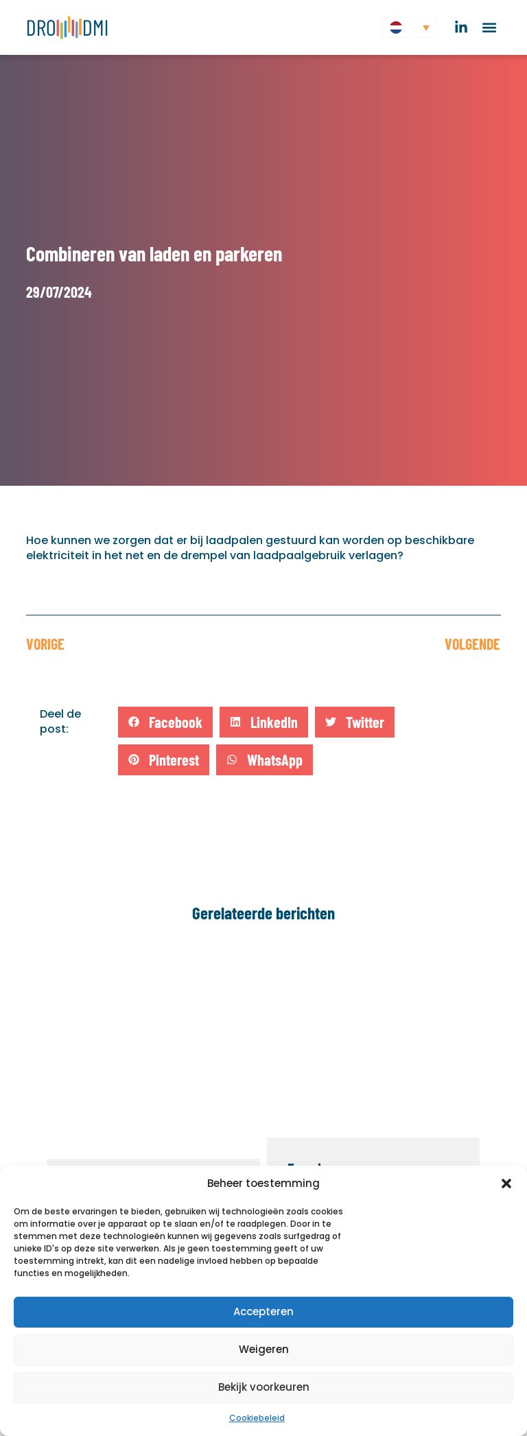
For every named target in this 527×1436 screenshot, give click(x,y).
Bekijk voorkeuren (263, 1387)
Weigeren (264, 1349)
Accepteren (263, 1311)
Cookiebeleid (257, 1418)
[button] (506, 1183)
